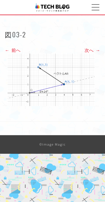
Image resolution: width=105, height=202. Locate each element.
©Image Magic (52, 144)
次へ (92, 50)
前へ (12, 50)
